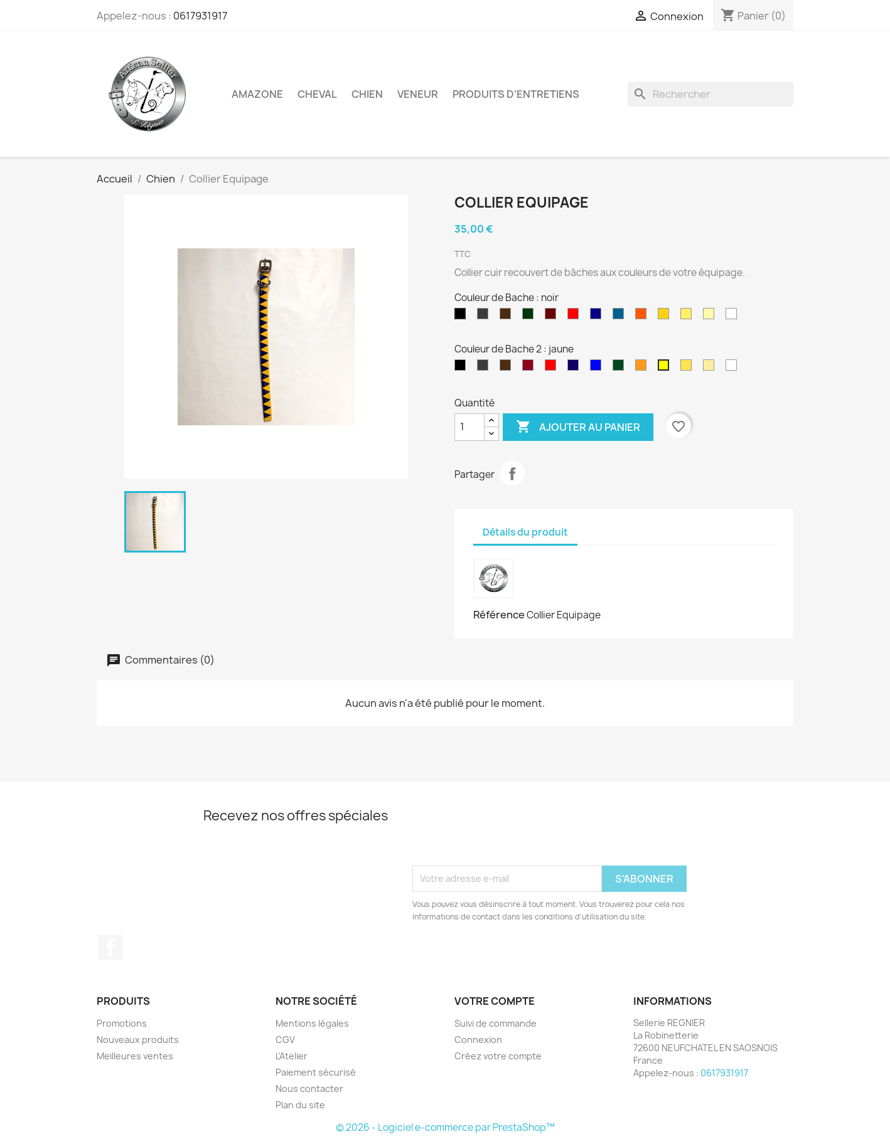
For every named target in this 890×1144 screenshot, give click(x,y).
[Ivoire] (711, 317)
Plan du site (300, 1105)
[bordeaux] (553, 317)
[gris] (485, 317)
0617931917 (200, 16)
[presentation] (507, 834)
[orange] (643, 317)
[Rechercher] (710, 94)
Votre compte (494, 1001)
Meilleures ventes (135, 1056)
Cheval (317, 94)
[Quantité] (469, 427)
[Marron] (508, 317)
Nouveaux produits (138, 1040)
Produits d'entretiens (516, 94)
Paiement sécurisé (316, 1072)
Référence (499, 614)
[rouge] (575, 317)
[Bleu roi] (621, 317)
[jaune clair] (688, 317)
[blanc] (734, 317)
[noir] (462, 317)
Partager (512, 473)
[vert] (530, 317)
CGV (285, 1040)
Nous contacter (309, 1088)
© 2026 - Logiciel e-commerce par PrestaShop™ (445, 1127)
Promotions (122, 1023)
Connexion (478, 1040)
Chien (367, 94)
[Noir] (462, 368)
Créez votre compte (498, 1056)
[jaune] (666, 317)
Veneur (417, 94)
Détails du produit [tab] (525, 532)
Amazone (257, 94)
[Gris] (485, 368)
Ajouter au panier (578, 427)
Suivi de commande (495, 1023)
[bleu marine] (598, 317)
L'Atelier (292, 1056)
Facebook (110, 947)
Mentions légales (312, 1023)
